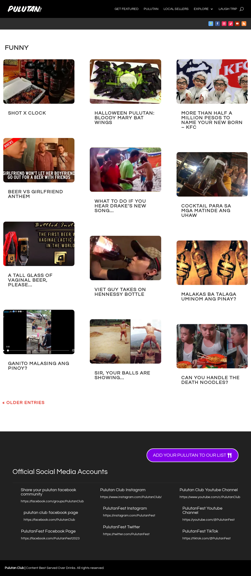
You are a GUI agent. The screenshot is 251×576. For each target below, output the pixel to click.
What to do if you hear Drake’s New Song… (120, 206)
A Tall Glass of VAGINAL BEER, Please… (30, 280)
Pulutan (151, 9)
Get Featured (126, 9)
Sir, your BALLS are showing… (122, 375)
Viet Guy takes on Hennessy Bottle (120, 292)
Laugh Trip (228, 9)
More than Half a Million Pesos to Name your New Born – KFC (212, 120)
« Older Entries (23, 402)
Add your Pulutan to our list (189, 455)
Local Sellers (176, 9)
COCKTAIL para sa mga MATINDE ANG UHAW (206, 211)
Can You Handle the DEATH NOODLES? (210, 380)
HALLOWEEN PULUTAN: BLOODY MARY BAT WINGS (125, 118)
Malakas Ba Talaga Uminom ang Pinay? (208, 296)
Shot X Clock (27, 113)
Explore (201, 9)
